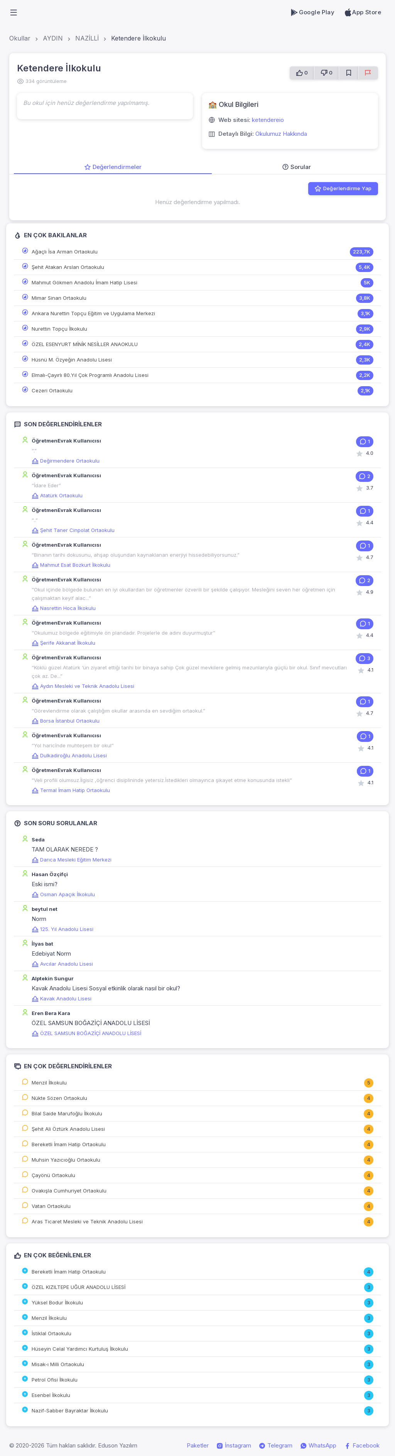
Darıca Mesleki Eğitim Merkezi (71, 859)
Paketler (198, 1445)
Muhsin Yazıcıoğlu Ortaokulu (66, 1160)
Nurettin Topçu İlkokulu (59, 329)
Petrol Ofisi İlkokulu (55, 1380)
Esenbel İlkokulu (51, 1395)
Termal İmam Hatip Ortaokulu (71, 790)
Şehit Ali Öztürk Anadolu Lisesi (68, 1129)
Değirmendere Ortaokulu (66, 461)
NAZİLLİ (87, 38)
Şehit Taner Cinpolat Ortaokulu (73, 530)
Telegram (275, 1445)
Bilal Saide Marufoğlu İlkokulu (67, 1113)
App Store (362, 12)
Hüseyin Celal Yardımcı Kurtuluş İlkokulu (80, 1349)
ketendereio (268, 119)
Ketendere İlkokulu (138, 38)
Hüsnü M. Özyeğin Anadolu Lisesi (72, 359)
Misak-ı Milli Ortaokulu (58, 1364)
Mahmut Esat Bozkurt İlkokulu (71, 565)
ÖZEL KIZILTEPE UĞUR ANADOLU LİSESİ (78, 1287)
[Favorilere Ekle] (348, 72)
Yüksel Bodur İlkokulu (57, 1302)
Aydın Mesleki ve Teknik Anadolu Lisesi (83, 686)
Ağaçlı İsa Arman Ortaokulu (65, 251)
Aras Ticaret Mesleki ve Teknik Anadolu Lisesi (87, 1221)
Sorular (296, 167)
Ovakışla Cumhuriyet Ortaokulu (69, 1190)
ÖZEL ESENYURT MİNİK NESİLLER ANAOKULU (85, 344)
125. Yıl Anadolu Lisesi (62, 929)
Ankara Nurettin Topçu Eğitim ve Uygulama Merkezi (93, 313)
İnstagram (233, 1445)
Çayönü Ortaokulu (53, 1175)
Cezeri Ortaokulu (52, 390)
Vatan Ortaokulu (51, 1206)
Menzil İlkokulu (49, 1082)
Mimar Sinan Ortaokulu (59, 298)
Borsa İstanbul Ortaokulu (66, 721)
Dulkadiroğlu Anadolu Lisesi (69, 755)
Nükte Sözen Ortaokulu (59, 1098)
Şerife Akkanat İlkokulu (63, 643)
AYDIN (53, 38)
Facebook (362, 1445)
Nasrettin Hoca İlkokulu (64, 608)
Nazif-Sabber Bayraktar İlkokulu (70, 1410)
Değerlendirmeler (113, 167)
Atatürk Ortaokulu (57, 495)
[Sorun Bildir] (368, 72)
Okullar (19, 38)
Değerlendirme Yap (342, 188)
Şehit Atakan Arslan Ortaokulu (68, 267)
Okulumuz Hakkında (281, 133)
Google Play (312, 12)
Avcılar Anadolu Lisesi (62, 964)
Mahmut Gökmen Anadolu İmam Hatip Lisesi (84, 282)
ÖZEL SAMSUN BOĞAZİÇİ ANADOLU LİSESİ (86, 1033)
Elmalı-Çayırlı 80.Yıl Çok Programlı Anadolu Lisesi (90, 375)
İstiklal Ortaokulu (51, 1333)
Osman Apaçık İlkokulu (63, 894)
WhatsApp (318, 1445)
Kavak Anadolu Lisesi (61, 998)
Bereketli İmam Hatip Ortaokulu (69, 1144)
